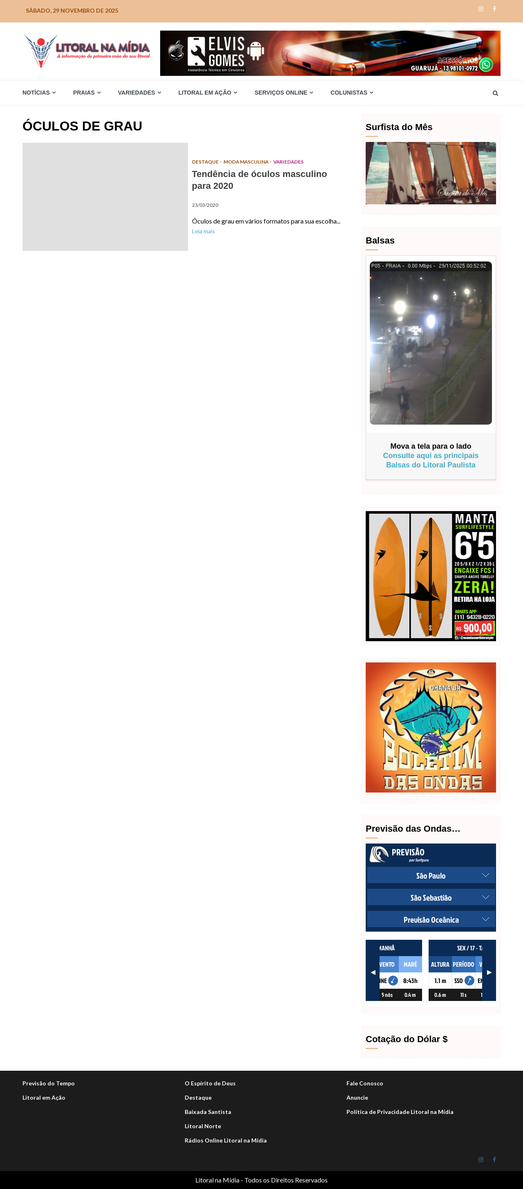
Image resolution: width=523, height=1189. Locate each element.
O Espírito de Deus (210, 1083)
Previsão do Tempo (48, 1083)
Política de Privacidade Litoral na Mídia (400, 1111)
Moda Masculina (247, 162)
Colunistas (349, 92)
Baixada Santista (208, 1111)
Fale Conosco (364, 1083)
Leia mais (203, 231)
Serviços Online (281, 92)
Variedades (136, 92)
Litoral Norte (203, 1126)
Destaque (198, 1097)
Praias (84, 92)
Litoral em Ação (205, 92)
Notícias (36, 92)
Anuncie (357, 1097)
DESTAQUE (206, 162)
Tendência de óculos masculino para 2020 (105, 197)
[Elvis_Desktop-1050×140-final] (330, 52)
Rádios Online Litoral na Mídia (226, 1140)
